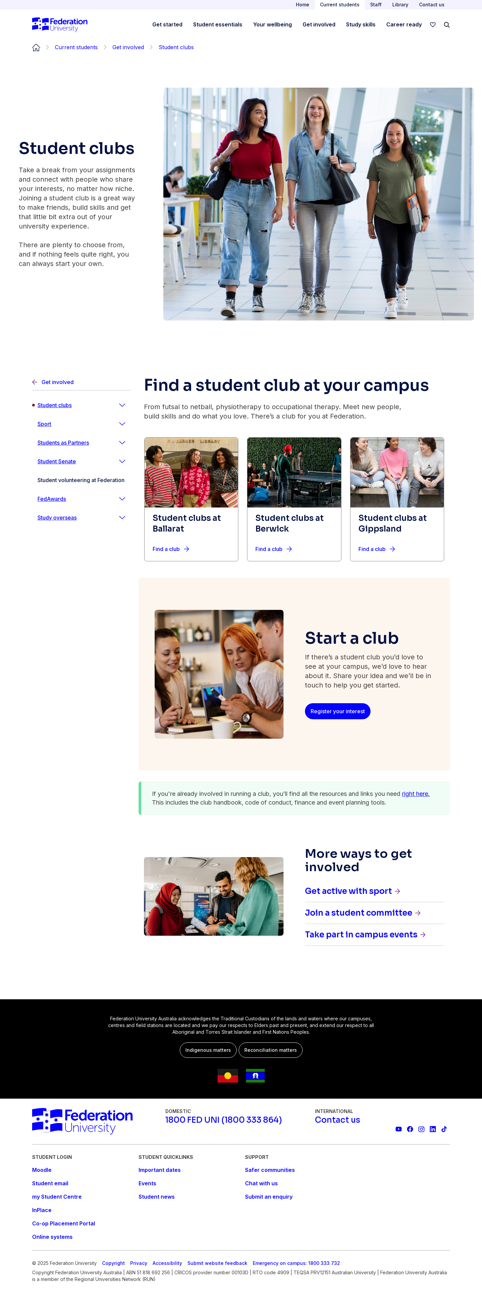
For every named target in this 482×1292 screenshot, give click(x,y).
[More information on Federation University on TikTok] (444, 1129)
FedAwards (51, 498)
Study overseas (57, 517)
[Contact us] (337, 1120)
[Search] (447, 24)
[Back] (81, 382)
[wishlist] (433, 24)
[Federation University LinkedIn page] (432, 1129)
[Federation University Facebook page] (410, 1129)
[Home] (59, 24)
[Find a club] (171, 549)
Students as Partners (63, 442)
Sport (44, 424)
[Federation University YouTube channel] (398, 1129)
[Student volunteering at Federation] (81, 480)
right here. (416, 793)
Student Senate (56, 461)
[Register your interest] (338, 711)
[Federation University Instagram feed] (421, 1129)
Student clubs (54, 405)
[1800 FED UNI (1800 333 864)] (223, 1120)
